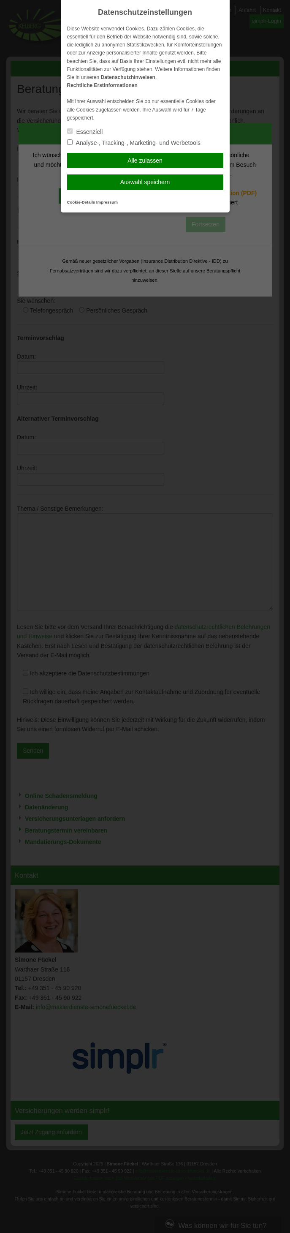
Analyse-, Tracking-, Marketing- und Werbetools (134, 142)
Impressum (107, 202)
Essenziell (85, 131)
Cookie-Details (81, 202)
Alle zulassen (145, 160)
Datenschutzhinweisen (128, 77)
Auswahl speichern (145, 182)
